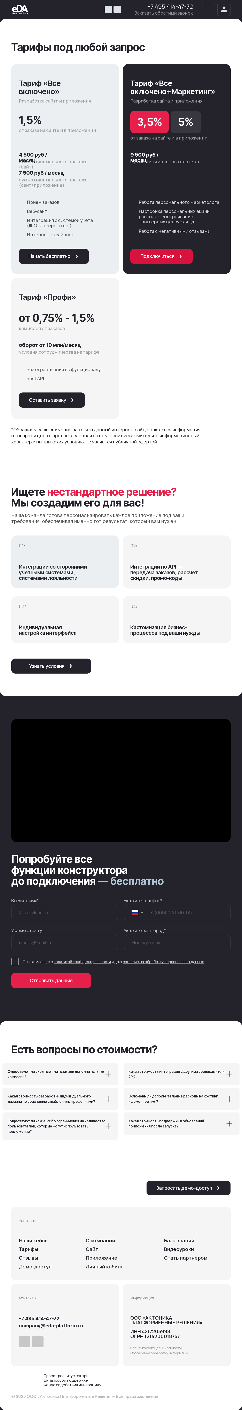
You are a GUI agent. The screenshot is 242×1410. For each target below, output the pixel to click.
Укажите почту (26, 930)
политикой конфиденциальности (82, 961)
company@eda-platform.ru (51, 1326)
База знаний (179, 1240)
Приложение (101, 1257)
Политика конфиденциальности (156, 1347)
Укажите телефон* (143, 900)
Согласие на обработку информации (159, 1353)
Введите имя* (25, 900)
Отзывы (28, 1257)
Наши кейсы (34, 1240)
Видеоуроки (179, 1249)
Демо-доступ (35, 1266)
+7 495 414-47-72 (170, 6)
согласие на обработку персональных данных (163, 961)
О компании (100, 1240)
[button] (163, 13)
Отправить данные (51, 980)
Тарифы (28, 1249)
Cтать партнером (186, 1257)
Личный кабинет (106, 1266)
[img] (20, 9)
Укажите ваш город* (145, 930)
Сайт (92, 1249)
